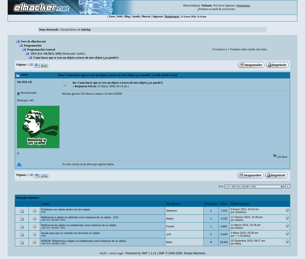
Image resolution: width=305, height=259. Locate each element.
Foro (112, 16)
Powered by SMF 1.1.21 (140, 253)
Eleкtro (239, 219)
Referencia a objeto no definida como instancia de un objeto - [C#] (79, 217)
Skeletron (171, 210)
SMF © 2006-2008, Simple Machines (182, 253)
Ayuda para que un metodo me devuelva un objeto (70, 233)
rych (168, 234)
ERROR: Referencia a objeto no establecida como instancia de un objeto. (84, 240)
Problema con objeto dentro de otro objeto (65, 209)
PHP (43, 212)
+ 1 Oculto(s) (242, 235)
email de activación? (223, 9)
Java (43, 235)
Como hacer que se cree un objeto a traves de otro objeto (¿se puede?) (75, 57)
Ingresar (229, 5)
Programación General (41, 49)
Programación (32, 45)
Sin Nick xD (24, 82)
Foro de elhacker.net (33, 41)
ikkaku (170, 218)
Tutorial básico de (75, 29)
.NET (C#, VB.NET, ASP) (45, 53)
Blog (127, 16)
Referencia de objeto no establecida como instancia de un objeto (79, 225)
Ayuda (136, 16)
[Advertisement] (149, 113)
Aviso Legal (116, 253)
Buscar (146, 16)
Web (119, 16)
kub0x (80, 53)
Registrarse (172, 16)
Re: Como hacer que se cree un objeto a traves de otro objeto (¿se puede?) (118, 82)
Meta (169, 242)
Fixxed (170, 226)
